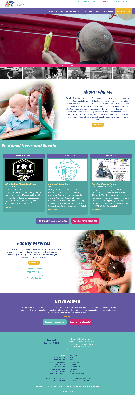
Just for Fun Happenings (33, 275)
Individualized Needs (34, 268)
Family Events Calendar (90, 222)
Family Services (58, 368)
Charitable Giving (78, 375)
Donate (73, 365)
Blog (72, 357)
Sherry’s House (58, 383)
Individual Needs (57, 370)
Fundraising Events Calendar (48, 222)
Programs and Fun (56, 375)
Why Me (15, 4)
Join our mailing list (83, 323)
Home (62, 355)
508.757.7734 (70, 389)
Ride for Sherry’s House (106, 185)
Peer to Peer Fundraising (81, 380)
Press (72, 360)
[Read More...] (59, 351)
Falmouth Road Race (60, 185)
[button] (2, 38)
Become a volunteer (51, 323)
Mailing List (75, 355)
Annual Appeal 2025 (51, 341)
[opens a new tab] (61, 66)
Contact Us (75, 362)
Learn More (97, 126)
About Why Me (58, 357)
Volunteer (75, 373)
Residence (34, 281)
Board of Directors (56, 362)
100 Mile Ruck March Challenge (23, 185)
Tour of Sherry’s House (81, 383)
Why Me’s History (57, 365)
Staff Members (58, 360)
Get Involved (76, 368)
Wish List (74, 370)
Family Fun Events (33, 278)
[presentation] (11, 74)
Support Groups (33, 272)
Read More (10, 208)
